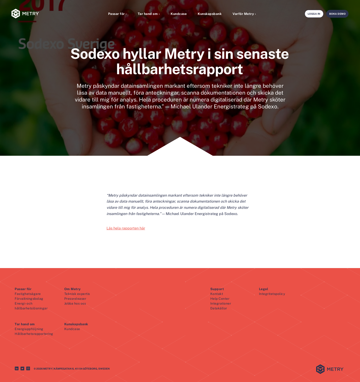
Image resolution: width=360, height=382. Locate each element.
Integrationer (220, 303)
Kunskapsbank (210, 14)
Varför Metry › (244, 14)
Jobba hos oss (75, 303)
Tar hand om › (149, 14)
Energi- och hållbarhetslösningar (31, 306)
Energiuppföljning (29, 329)
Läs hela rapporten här (126, 228)
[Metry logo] (36, 14)
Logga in (314, 13)
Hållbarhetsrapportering (34, 334)
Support (217, 289)
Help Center (220, 298)
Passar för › (117, 14)
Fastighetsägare (28, 294)
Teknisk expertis (77, 294)
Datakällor (218, 308)
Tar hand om (25, 324)
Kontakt (216, 294)
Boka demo (337, 13)
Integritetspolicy (272, 294)
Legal (263, 289)
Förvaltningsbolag (29, 298)
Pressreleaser (75, 298)
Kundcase (179, 14)
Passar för (23, 289)
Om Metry (72, 289)
